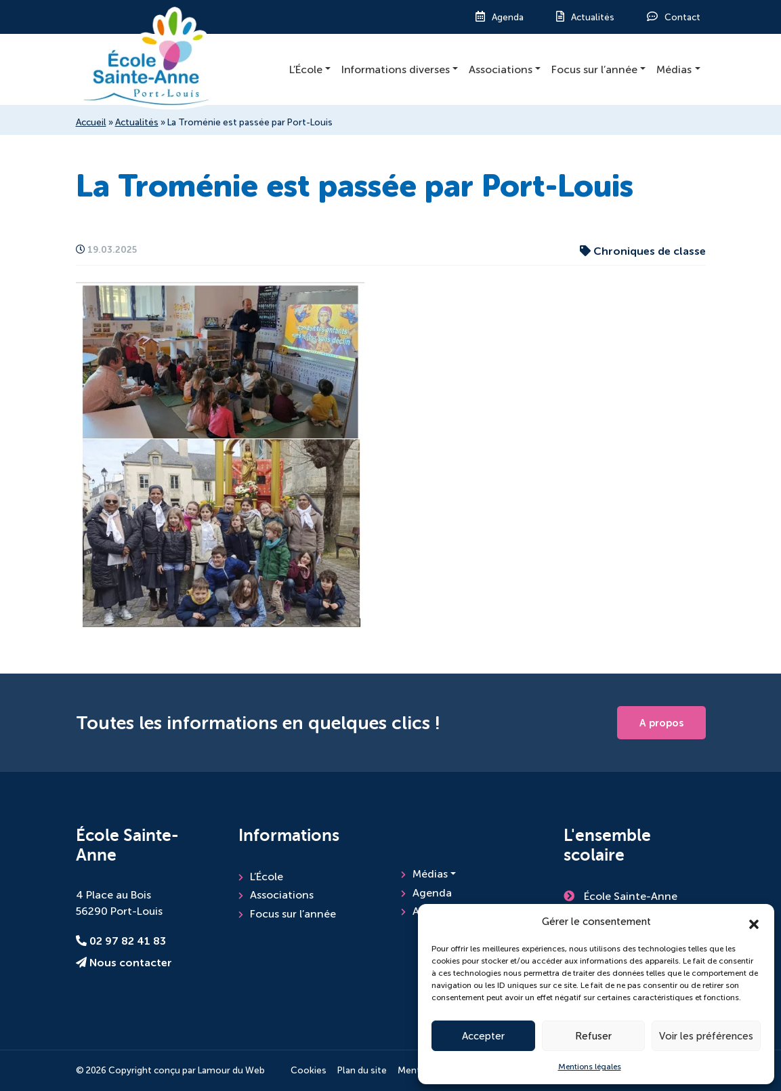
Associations (500, 69)
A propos (661, 722)
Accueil (91, 122)
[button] (754, 921)
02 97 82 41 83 (121, 941)
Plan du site (362, 1070)
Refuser (593, 1036)
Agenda (508, 17)
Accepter (483, 1036)
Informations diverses (395, 69)
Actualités (592, 17)
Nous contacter (124, 963)
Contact (682, 17)
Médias (674, 69)
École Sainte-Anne (629, 896)
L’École (305, 69)
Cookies (308, 1070)
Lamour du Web (231, 1070)
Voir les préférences (706, 1036)
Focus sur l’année (594, 69)
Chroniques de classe (643, 251)
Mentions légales (589, 1066)
